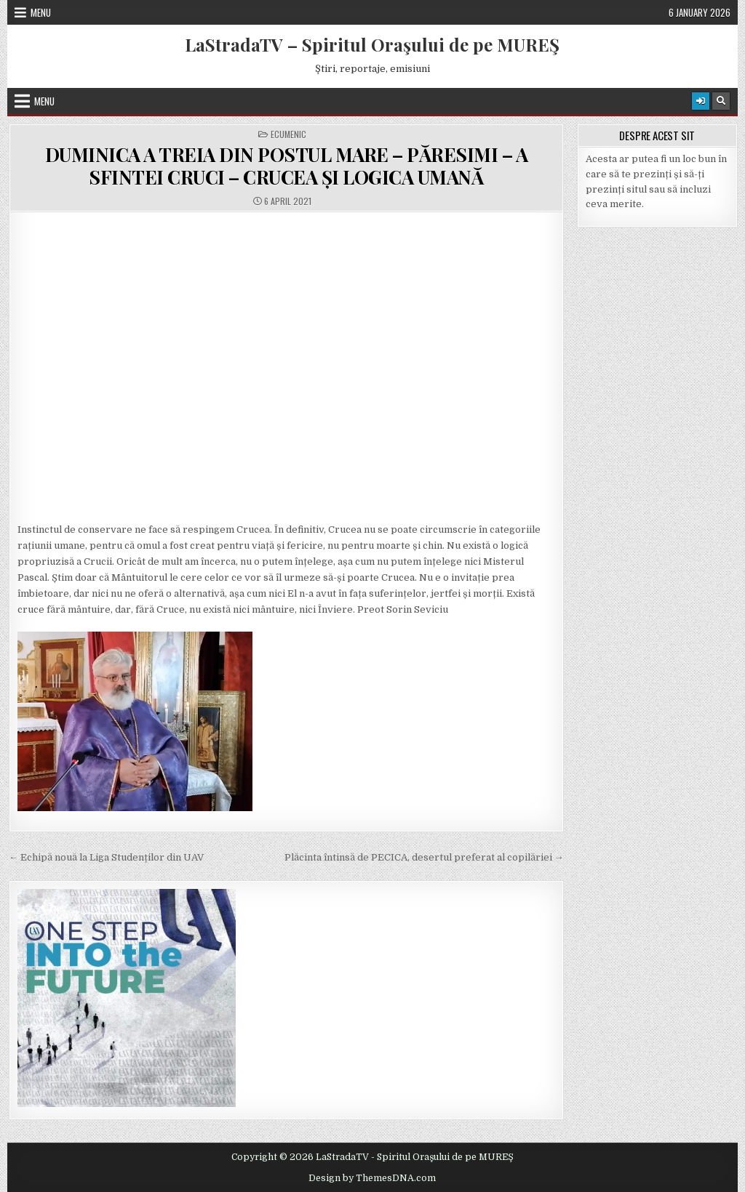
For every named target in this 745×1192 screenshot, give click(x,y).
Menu (41, 12)
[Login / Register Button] (700, 101)
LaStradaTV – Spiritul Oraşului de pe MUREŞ (372, 44)
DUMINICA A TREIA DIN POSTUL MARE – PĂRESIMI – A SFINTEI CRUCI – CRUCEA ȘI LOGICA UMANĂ (286, 166)
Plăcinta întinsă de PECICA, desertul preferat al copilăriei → (424, 857)
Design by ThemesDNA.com (372, 1178)
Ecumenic (288, 134)
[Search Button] (721, 101)
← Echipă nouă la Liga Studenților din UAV (106, 857)
